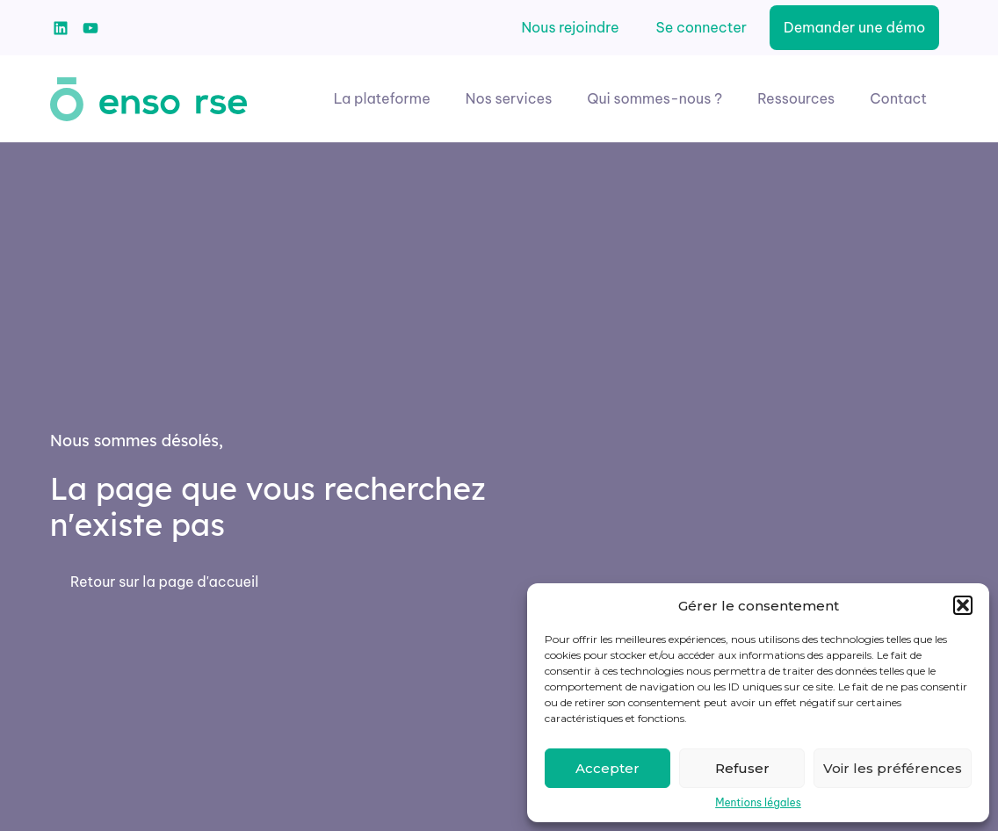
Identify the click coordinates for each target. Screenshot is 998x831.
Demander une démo (854, 27)
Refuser (742, 768)
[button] (963, 605)
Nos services (509, 98)
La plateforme (382, 98)
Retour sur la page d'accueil (164, 581)
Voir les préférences (892, 768)
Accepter (607, 768)
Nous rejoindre (569, 27)
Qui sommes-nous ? (654, 98)
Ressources (796, 98)
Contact (898, 98)
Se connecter (702, 27)
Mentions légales (758, 803)
